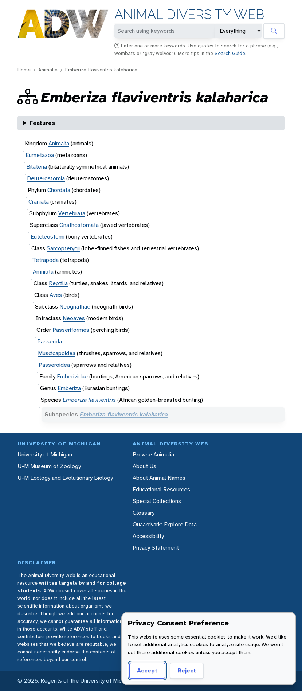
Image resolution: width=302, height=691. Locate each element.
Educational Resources (161, 489)
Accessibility (148, 536)
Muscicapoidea (56, 353)
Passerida (49, 341)
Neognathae (74, 306)
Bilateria (36, 166)
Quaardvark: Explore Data (165, 524)
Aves (56, 295)
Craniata (38, 201)
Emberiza (69, 388)
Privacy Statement (156, 547)
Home (24, 69)
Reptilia (58, 283)
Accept (147, 670)
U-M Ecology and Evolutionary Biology (65, 478)
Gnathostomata (79, 225)
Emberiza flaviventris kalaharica (101, 69)
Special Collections (157, 501)
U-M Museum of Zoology (49, 466)
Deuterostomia (46, 178)
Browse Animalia (153, 454)
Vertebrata (71, 213)
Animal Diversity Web (189, 14)
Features (42, 123)
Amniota (43, 271)
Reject (186, 670)
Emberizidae (72, 376)
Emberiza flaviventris (89, 400)
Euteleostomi (47, 236)
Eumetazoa (40, 155)
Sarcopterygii (63, 248)
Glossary (143, 513)
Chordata (58, 190)
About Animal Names (159, 478)
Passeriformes (70, 330)
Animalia (48, 69)
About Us (144, 466)
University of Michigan (44, 454)
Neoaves (74, 318)
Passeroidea (54, 365)
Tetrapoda (45, 260)
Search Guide (230, 53)
